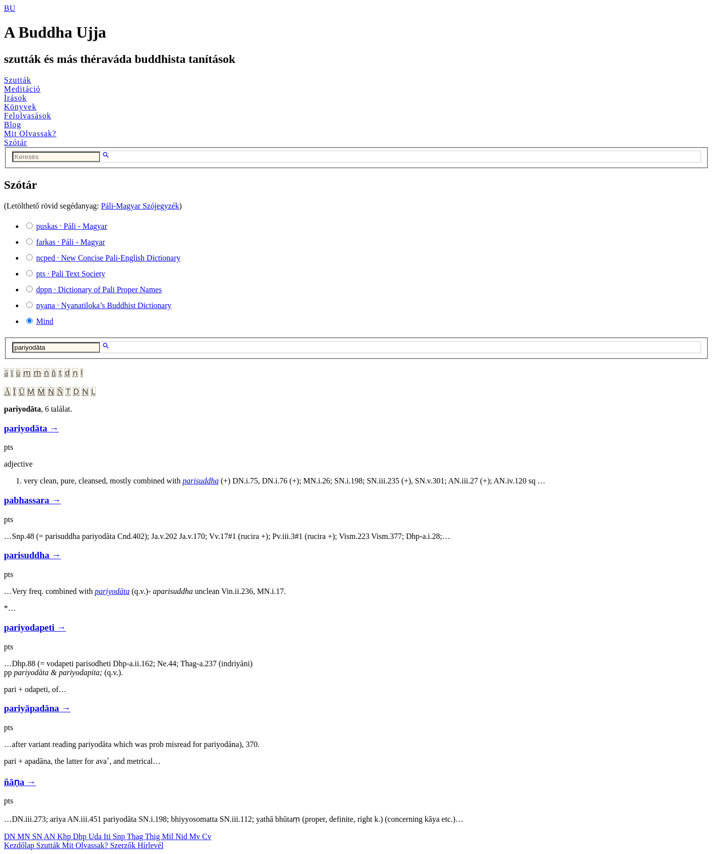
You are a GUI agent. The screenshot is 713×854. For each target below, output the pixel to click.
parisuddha (201, 481)
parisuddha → (32, 555)
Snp (120, 836)
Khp (65, 836)
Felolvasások (27, 115)
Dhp (81, 836)
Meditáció (22, 89)
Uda (96, 836)
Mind (44, 321)
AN (50, 836)
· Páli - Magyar (71, 226)
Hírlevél (150, 845)
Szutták (17, 80)
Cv (206, 836)
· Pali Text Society (70, 273)
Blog (12, 124)
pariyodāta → (31, 428)
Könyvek (20, 107)
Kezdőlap (20, 845)
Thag (136, 836)
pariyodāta (112, 591)
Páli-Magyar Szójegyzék (140, 206)
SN (38, 836)
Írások (15, 98)
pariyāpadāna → (37, 708)
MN (24, 836)
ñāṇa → (20, 782)
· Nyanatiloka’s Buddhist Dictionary (103, 305)
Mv (195, 836)
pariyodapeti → (35, 627)
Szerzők (124, 845)
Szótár (15, 142)
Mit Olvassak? (30, 133)
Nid (182, 836)
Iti (107, 836)
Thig (153, 836)
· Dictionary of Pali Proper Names (99, 289)
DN (10, 836)
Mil (168, 836)
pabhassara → (32, 500)
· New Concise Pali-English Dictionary (108, 258)
